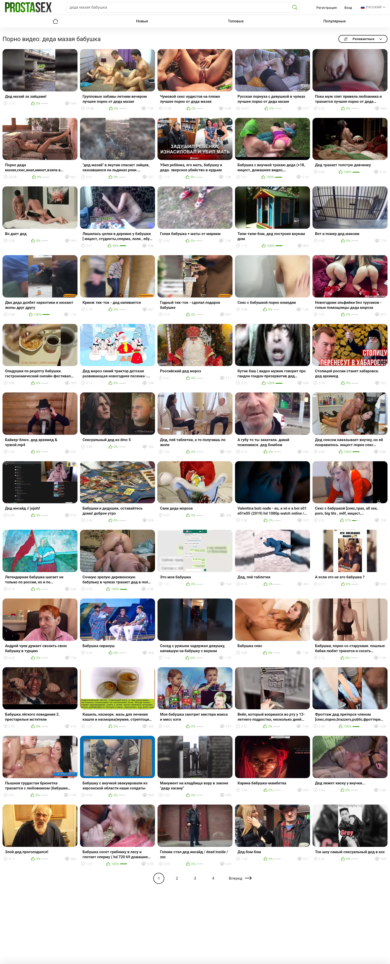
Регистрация (326, 8)
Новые (142, 21)
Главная (55, 21)
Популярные (334, 21)
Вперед (235, 878)
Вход (348, 8)
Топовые (236, 21)
